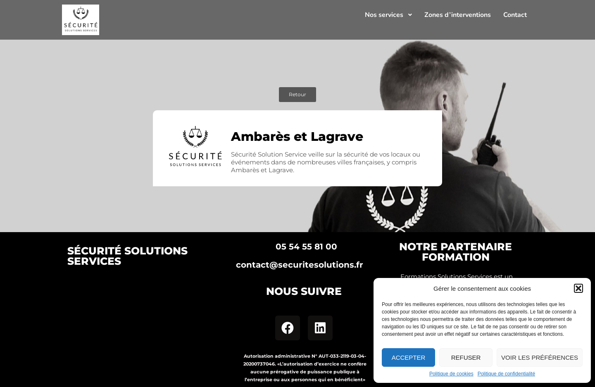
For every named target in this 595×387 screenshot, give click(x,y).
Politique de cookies (451, 374)
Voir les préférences (539, 357)
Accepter (409, 357)
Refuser (466, 357)
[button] (578, 288)
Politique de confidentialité (506, 374)
